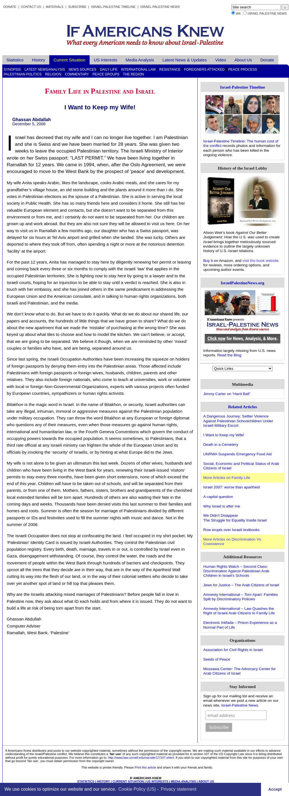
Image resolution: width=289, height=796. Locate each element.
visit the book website (261, 261)
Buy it (208, 261)
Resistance (170, 69)
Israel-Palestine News (160, 6)
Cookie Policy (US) (137, 789)
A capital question (218, 497)
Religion (53, 74)
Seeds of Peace (216, 659)
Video (220, 59)
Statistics (15, 59)
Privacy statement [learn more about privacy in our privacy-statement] (178, 789)
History (38, 59)
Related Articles (242, 406)
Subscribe (77, 6)
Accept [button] (275, 789)
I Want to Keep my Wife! (223, 435)
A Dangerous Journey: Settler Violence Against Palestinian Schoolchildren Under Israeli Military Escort (238, 421)
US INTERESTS (157, 781)
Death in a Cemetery (220, 444)
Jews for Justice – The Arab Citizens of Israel (241, 585)
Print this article (145, 767)
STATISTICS (85, 781)
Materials (55, 6)
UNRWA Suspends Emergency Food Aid (237, 454)
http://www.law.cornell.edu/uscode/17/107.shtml (141, 757)
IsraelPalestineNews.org (242, 282)
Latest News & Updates (184, 59)
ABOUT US (206, 781)
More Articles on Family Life (226, 478)
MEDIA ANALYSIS (183, 781)
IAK (238, 13)
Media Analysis (140, 59)
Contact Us (31, 6)
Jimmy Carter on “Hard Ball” (226, 394)
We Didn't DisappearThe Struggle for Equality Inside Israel (235, 517)
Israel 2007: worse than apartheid (231, 487)
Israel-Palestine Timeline (113, 6)
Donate (9, 6)
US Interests (105, 59)
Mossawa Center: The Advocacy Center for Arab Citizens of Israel (239, 671)
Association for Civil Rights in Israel (233, 650)
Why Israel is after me (221, 506)
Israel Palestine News (267, 13)
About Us (243, 59)
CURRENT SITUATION (128, 781)
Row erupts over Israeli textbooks (231, 530)
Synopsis (12, 69)
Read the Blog (229, 355)
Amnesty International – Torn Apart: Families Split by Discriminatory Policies (240, 596)
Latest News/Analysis (44, 69)
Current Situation (69, 59)
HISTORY (103, 781)
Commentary (77, 74)
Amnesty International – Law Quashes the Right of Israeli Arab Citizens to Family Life (239, 610)
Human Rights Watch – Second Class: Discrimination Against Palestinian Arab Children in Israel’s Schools (236, 571)
